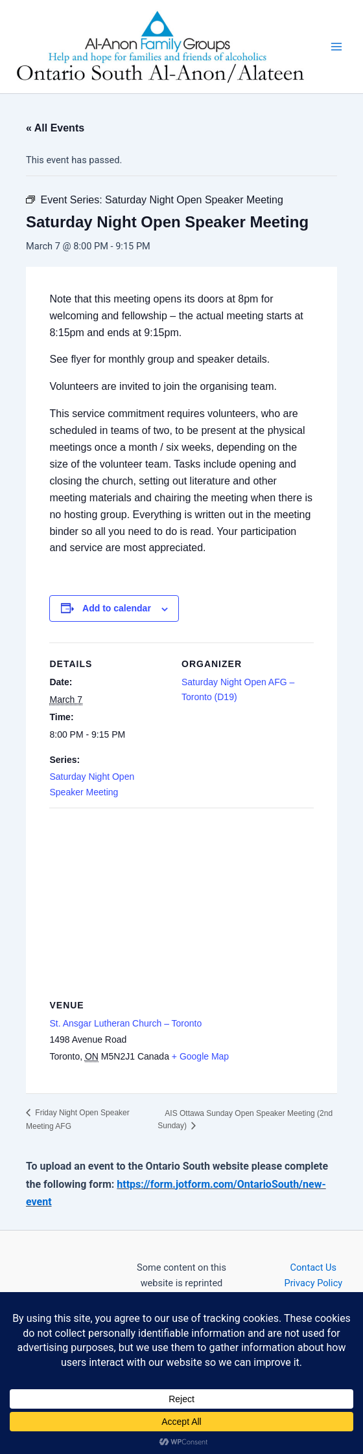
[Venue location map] (181, 901)
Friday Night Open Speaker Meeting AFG (78, 1119)
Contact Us (313, 1267)
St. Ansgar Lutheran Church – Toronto (125, 1023)
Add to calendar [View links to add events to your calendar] (116, 608)
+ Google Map (200, 1056)
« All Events (55, 127)
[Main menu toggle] (336, 46)
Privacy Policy (313, 1283)
